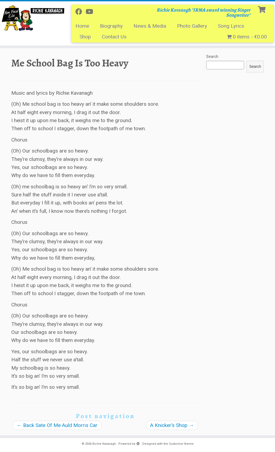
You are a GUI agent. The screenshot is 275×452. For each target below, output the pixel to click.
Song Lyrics (231, 26)
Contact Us (114, 37)
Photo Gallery (192, 26)
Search (212, 56)
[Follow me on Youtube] (91, 12)
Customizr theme (181, 444)
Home (82, 26)
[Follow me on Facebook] (80, 12)
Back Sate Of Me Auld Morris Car (57, 425)
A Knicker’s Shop (172, 425)
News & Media (149, 26)
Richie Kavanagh (104, 444)
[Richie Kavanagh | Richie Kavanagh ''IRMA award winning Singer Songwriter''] (32, 17)
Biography (111, 26)
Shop (85, 37)
